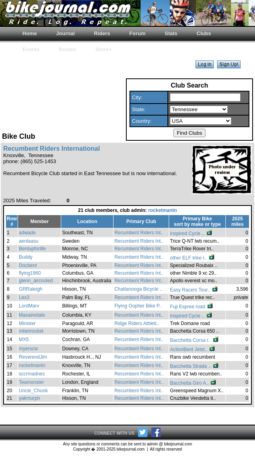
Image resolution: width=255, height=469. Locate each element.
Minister (27, 323)
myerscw (28, 348)
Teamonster (31, 382)
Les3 (24, 297)
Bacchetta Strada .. (194, 366)
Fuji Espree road (191, 306)
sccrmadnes (32, 374)
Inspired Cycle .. (191, 233)
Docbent (28, 265)
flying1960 (30, 273)
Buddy (25, 257)
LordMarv (29, 306)
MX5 (24, 339)
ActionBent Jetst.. (193, 349)
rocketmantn (162, 210)
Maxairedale (32, 315)
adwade (27, 232)
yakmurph (29, 398)
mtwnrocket (31, 331)
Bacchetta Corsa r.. (194, 340)
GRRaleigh (30, 289)
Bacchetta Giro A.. (193, 383)
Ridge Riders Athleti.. (136, 323)
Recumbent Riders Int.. (138, 232)
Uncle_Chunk (33, 390)
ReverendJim (33, 357)
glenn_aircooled (36, 280)
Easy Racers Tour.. (194, 290)
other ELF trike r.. (192, 258)
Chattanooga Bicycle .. (138, 289)
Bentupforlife (32, 248)
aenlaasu (28, 241)
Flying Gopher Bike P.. (138, 306)
